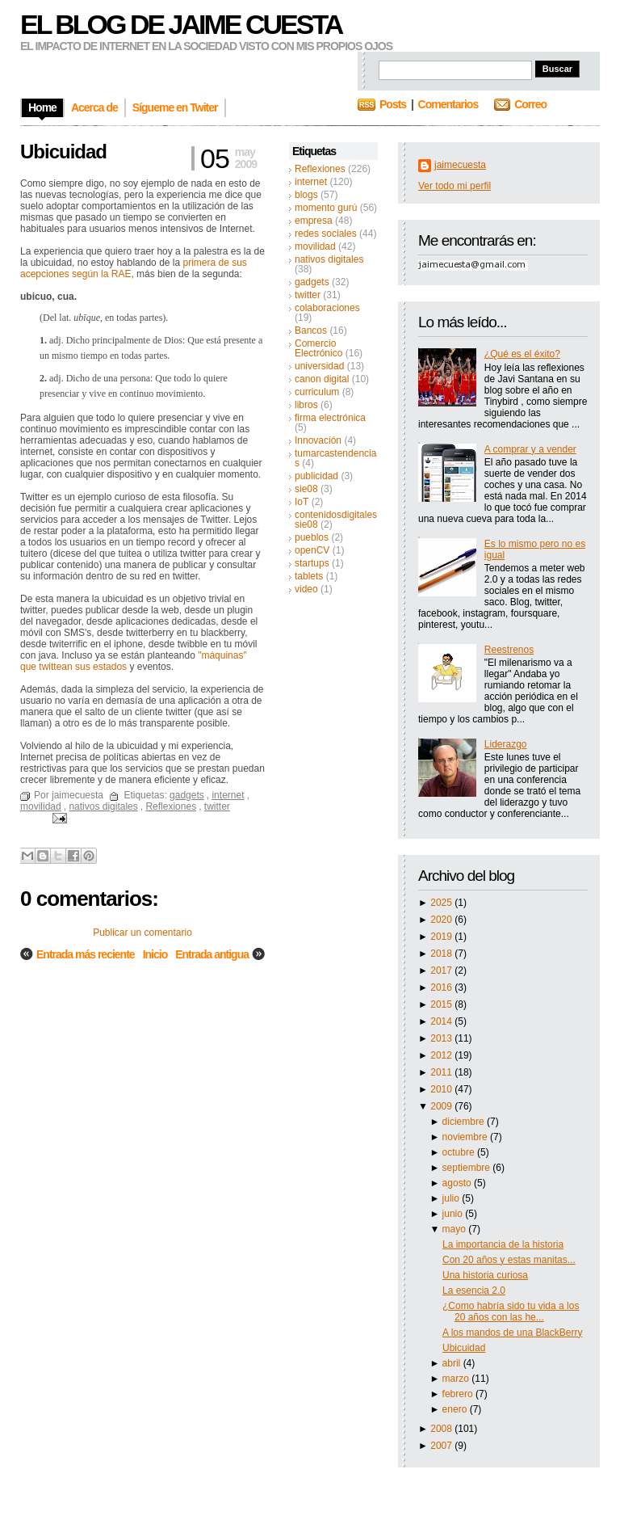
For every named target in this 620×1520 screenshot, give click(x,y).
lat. (65, 317)
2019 (442, 936)
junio (454, 1213)
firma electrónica (330, 417)
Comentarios (448, 104)
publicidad (316, 476)
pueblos (312, 537)
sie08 (306, 489)
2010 (442, 1089)
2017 (442, 970)
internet (311, 181)
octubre (459, 1152)
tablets (309, 576)
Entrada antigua (212, 954)
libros (306, 405)
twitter (307, 295)
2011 (442, 1072)
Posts (392, 104)
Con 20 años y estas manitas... (509, 1259)
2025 (442, 902)
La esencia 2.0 (473, 1290)
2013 (442, 1038)
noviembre (466, 1137)
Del (50, 317)
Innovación (318, 440)
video (306, 589)
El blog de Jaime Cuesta (180, 24)
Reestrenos (509, 649)
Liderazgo (505, 744)
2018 (442, 953)
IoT (301, 501)
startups (312, 563)
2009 (442, 1106)
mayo (455, 1229)
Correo (530, 104)
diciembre (464, 1121)
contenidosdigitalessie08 (336, 519)
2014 (442, 1021)
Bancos (311, 330)
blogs (306, 194)
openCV (312, 550)
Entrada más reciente (85, 954)
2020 (442, 919)
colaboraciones (327, 308)
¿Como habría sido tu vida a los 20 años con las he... (510, 1311)
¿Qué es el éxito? (522, 354)
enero (456, 1409)
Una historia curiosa (485, 1275)
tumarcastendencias (335, 458)
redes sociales (326, 233)
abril (452, 1363)
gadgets (312, 282)
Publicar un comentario (142, 932)
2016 (442, 987)
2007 (442, 1445)
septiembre (467, 1167)
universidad (319, 366)
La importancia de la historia (502, 1244)
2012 (442, 1055)
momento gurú (326, 207)
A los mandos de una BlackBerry (512, 1332)
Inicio (155, 954)
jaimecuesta (460, 165)
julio (452, 1198)
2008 (442, 1428)
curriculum (317, 392)
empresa (314, 220)
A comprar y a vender (530, 449)
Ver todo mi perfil (454, 186)
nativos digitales (329, 259)
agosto (458, 1183)
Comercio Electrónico (318, 348)
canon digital (322, 379)
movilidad (315, 246)
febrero (458, 1394)
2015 (442, 1004)
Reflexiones (320, 169)
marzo (457, 1378)
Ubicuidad (463, 1348)
